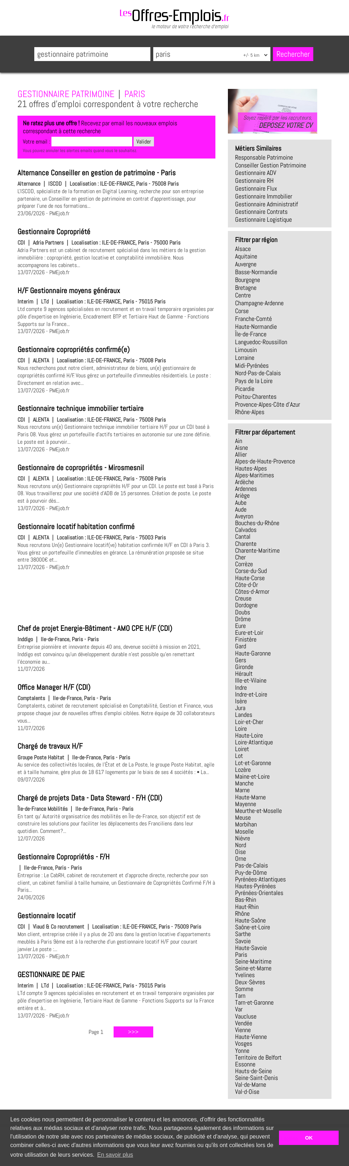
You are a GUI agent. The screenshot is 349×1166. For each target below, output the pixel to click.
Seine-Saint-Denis (256, 1078)
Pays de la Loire (254, 381)
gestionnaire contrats (261, 212)
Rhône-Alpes (249, 412)
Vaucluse (245, 1016)
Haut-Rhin (247, 907)
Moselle (244, 831)
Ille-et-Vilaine (250, 680)
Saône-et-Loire (252, 927)
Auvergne (245, 264)
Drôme (243, 619)
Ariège (242, 495)
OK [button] (309, 1138)
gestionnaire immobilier (263, 196)
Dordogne (246, 605)
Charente (245, 544)
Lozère (243, 770)
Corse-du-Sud (251, 571)
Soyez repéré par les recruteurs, (277, 122)
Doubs (242, 612)
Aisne (241, 448)
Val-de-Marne (250, 1085)
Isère (241, 701)
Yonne (242, 1051)
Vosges (243, 1043)
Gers (240, 660)
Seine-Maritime (253, 961)
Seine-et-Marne (253, 968)
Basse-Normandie (256, 272)
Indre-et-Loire (251, 694)
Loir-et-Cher (249, 722)
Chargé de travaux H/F (50, 746)
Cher (240, 557)
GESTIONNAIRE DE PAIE (51, 974)
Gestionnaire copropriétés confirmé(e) (74, 349)
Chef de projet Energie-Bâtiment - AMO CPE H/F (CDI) (95, 628)
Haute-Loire (249, 735)
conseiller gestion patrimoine (270, 165)
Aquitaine (246, 256)
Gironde (244, 667)
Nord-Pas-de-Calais (258, 373)
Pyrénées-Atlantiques (260, 879)
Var (239, 1009)
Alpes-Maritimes (254, 475)
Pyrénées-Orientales (259, 893)
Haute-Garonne (253, 653)
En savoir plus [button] (115, 1155)
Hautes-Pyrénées (255, 886)
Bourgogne (247, 280)
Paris (241, 955)
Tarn (240, 996)
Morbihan (246, 824)
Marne (242, 790)
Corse (242, 311)
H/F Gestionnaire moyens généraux (69, 290)
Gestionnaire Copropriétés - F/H (64, 856)
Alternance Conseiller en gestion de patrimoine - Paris (97, 172)
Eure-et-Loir (249, 633)
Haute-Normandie (256, 327)
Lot (239, 756)
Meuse (243, 817)
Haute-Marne (250, 797)
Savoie (243, 941)
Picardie (244, 389)
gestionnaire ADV (255, 173)
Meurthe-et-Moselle (258, 811)
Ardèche (244, 482)
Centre (243, 295)
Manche (244, 783)
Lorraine (244, 358)
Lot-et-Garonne (253, 763)
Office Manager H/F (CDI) (54, 687)
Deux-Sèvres (250, 982)
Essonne (245, 1064)
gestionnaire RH (254, 181)
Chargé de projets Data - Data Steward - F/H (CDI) (90, 798)
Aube (240, 503)
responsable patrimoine (264, 157)
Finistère (245, 639)
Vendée (243, 1023)
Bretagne (245, 288)
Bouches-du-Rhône (257, 523)
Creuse (243, 598)
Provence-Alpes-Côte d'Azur (267, 404)
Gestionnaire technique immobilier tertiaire (81, 408)
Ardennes (246, 489)
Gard (240, 646)
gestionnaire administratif (266, 204)
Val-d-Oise (247, 1092)
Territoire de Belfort (258, 1057)
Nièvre (242, 838)
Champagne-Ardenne (259, 303)
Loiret (242, 749)
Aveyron (244, 516)
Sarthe (243, 934)
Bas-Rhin (245, 900)
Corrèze (244, 564)
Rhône (242, 914)
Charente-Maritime (257, 550)
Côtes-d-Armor (252, 591)
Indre (241, 688)
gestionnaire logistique (263, 219)
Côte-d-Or (246, 585)
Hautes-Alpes (251, 468)
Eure (240, 626)
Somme (244, 989)
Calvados (245, 530)
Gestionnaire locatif (46, 915)
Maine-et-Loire (252, 776)
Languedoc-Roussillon (261, 342)
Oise (240, 852)
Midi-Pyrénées (252, 366)
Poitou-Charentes (255, 397)
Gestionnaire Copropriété (54, 231)
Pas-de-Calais (251, 865)
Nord (240, 845)
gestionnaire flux (256, 188)
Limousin (246, 350)
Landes (243, 715)
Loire (241, 729)
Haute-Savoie (251, 948)
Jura (240, 708)
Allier (241, 454)
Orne (240, 859)
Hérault (244, 674)
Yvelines (245, 975)
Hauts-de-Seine (253, 1071)
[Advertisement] (116, 596)
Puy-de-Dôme (251, 872)
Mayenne (245, 804)
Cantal (242, 537)
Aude (240, 509)
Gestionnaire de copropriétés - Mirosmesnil (81, 467)
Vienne (243, 1030)
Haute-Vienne (251, 1037)
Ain (238, 441)
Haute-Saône (250, 920)
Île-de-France (250, 334)
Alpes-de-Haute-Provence (265, 461)
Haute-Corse (250, 578)
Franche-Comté (253, 319)
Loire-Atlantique (254, 742)
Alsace (243, 249)
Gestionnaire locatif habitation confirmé (76, 526)
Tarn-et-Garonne (254, 1002)
